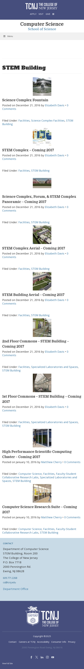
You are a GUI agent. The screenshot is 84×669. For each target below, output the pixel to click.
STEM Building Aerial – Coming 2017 (33, 295)
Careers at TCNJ (27, 641)
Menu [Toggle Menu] (8, 36)
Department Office (15, 589)
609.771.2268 (10, 578)
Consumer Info (58, 641)
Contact (12, 641)
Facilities (24, 120)
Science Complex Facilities (48, 120)
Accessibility (43, 641)
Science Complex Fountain (25, 100)
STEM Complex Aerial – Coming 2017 (33, 248)
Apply (33, 14)
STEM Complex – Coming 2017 (28, 150)
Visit (41, 14)
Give (48, 14)
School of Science (42, 29)
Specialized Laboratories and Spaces (54, 367)
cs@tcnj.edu (9, 582)
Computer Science (42, 24)
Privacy (71, 641)
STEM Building (40, 170)
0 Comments (72, 462)
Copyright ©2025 (42, 636)
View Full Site (7, 663)
